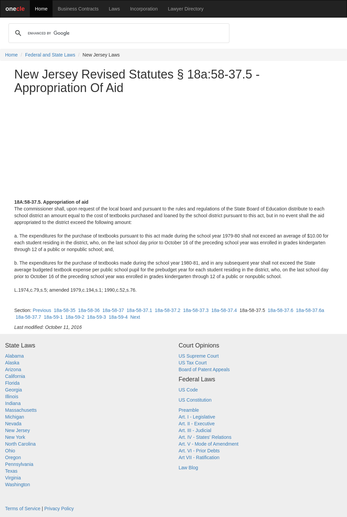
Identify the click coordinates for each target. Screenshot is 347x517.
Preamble (189, 410)
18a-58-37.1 (139, 310)
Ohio (10, 450)
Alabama (14, 356)
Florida (12, 383)
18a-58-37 (113, 310)
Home (41, 9)
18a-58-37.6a (310, 310)
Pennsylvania (19, 464)
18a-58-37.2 (168, 310)
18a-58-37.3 (196, 310)
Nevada (13, 423)
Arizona (13, 369)
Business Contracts (78, 9)
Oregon (13, 457)
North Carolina (20, 444)
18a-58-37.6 (280, 310)
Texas (11, 471)
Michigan (14, 417)
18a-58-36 (89, 310)
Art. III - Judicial (195, 430)
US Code (188, 389)
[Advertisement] (173, 146)
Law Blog (188, 467)
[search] (118, 33)
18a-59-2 (74, 317)
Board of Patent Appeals (204, 369)
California (15, 376)
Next (135, 317)
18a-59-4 (118, 317)
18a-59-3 (96, 317)
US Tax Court (193, 362)
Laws (114, 9)
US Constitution (195, 400)
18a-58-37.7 (28, 317)
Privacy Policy (59, 508)
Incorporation (144, 9)
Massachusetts (21, 410)
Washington (17, 484)
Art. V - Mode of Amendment (209, 444)
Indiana (13, 403)
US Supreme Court (199, 356)
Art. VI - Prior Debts (199, 450)
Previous (42, 310)
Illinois (11, 396)
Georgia (13, 389)
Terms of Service (22, 508)
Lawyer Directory (185, 9)
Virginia (13, 477)
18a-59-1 (53, 317)
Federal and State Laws (50, 55)
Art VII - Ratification (199, 457)
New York (15, 437)
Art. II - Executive (197, 423)
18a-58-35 (65, 310)
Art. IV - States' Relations (205, 437)
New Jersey (17, 430)
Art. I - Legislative (197, 417)
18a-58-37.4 (224, 310)
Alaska (12, 362)
